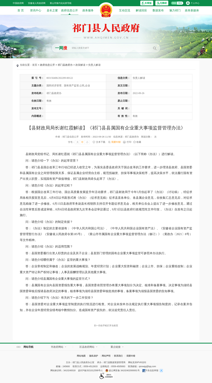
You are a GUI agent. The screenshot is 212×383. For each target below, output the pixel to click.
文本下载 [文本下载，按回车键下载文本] (100, 142)
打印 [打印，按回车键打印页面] (129, 142)
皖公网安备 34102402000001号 (122, 370)
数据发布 (158, 10)
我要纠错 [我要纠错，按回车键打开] (116, 142)
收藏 (138, 142)
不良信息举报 (150, 370)
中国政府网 (18, 3)
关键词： (124, 108)
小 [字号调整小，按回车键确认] (87, 142)
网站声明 (106, 356)
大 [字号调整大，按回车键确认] (77, 142)
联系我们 (118, 356)
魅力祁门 (175, 10)
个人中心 (195, 3)
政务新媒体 (192, 10)
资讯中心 (35, 10)
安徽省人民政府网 (36, 3)
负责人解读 (94, 65)
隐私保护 (93, 356)
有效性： (124, 116)
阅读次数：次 (149, 136)
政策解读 (80, 65)
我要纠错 (130, 356)
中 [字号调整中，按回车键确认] (82, 142)
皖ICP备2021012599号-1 (90, 370)
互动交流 (124, 10)
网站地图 (81, 356)
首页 (34, 65)
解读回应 (141, 10)
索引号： (37, 78)
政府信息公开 (69, 12)
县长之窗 (52, 10)
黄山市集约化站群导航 (61, 3)
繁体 (180, 3)
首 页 (20, 10)
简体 (174, 3)
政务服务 (88, 10)
